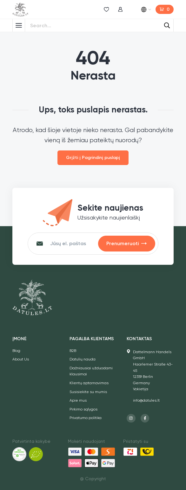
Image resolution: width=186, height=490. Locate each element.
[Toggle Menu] (18, 25)
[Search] (167, 25)
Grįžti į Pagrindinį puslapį (93, 157)
